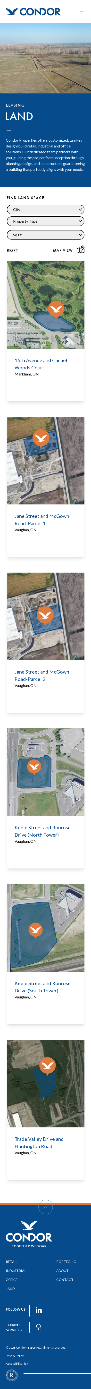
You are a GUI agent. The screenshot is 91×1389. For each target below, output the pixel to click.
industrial (16, 1271)
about (62, 1271)
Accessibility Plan (17, 1363)
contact (65, 1280)
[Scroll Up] (45, 1207)
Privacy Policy (15, 1356)
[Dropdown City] (45, 209)
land (10, 1289)
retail (11, 1262)
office (12, 1280)
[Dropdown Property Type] (45, 221)
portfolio (66, 1262)
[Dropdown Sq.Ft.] (45, 235)
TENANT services (14, 1327)
